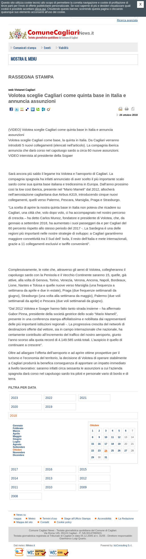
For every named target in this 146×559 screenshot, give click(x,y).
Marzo (16, 431)
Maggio (17, 436)
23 (99, 450)
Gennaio (18, 425)
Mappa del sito (24, 522)
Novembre (19, 452)
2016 (48, 469)
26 (119, 450)
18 (112, 444)
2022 (48, 398)
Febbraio (18, 428)
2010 (48, 487)
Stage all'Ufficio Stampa (77, 518)
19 (119, 444)
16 (99, 444)
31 (106, 457)
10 (106, 437)
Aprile (16, 433)
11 (112, 437)
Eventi (47, 47)
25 (112, 450)
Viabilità (63, 47)
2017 (14, 469)
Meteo (32, 518)
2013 (48, 478)
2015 (83, 469)
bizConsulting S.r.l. (123, 545)
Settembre (19, 447)
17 (106, 444)
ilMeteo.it (30, 545)
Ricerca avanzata (127, 20)
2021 (83, 398)
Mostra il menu (24, 59)
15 (92, 444)
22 (92, 450)
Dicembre (18, 455)
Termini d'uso (50, 518)
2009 (83, 487)
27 (125, 450)
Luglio (16, 441)
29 (92, 457)
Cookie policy (64, 522)
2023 (14, 398)
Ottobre (17, 449)
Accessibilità (104, 518)
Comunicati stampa (24, 47)
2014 (14, 478)
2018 (13, 415)
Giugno (17, 439)
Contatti (44, 522)
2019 (48, 407)
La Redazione (126, 518)
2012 (83, 478)
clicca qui (40, 9)
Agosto (17, 444)
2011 (14, 487)
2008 (14, 496)
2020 (14, 407)
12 (119, 437)
